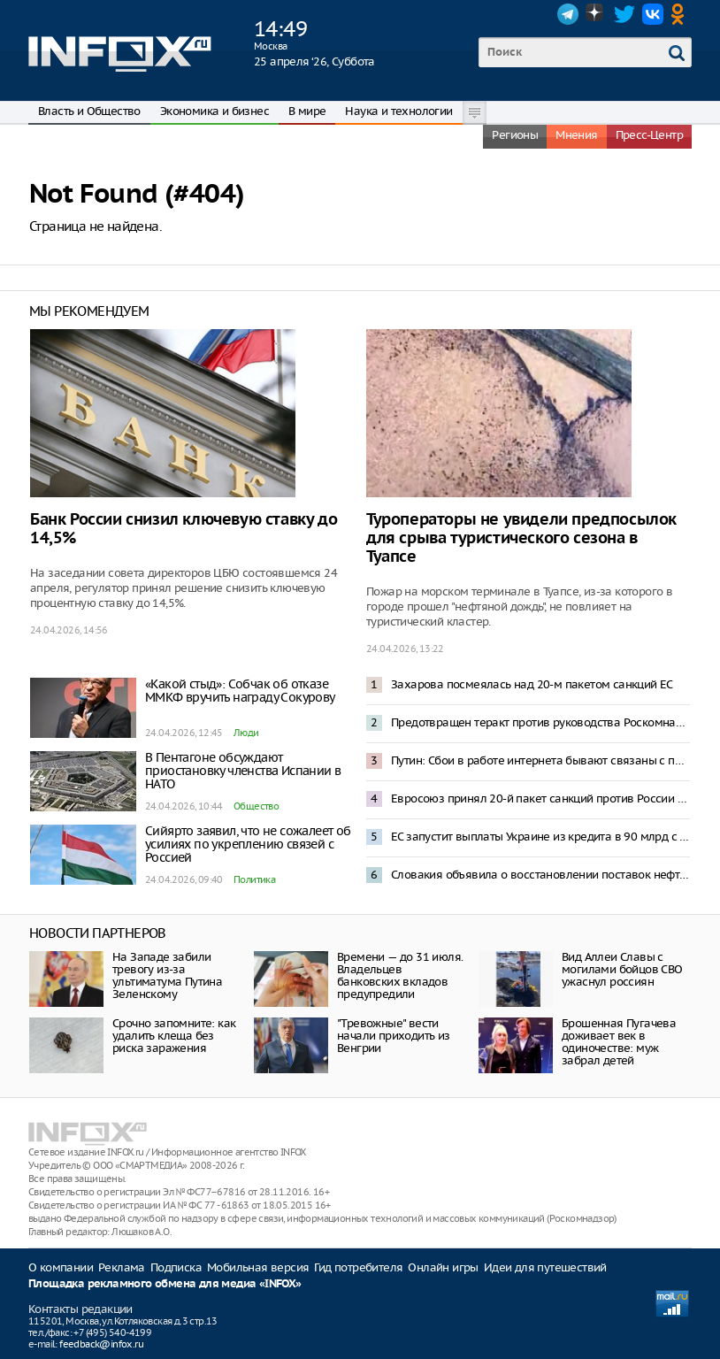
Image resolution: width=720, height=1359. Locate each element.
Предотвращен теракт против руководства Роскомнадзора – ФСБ (540, 722)
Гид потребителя (358, 1267)
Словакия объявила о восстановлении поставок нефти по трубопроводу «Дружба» (540, 874)
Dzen (596, 14)
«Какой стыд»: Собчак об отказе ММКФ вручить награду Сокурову (240, 690)
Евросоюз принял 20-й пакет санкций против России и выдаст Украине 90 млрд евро (540, 798)
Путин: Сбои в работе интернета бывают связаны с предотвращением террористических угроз (540, 760)
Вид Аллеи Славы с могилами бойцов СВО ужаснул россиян (622, 969)
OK (681, 14)
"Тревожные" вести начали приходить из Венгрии (393, 1036)
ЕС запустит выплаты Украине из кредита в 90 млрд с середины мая (540, 836)
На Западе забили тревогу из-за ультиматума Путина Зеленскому (167, 975)
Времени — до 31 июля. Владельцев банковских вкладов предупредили (400, 975)
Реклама (121, 1267)
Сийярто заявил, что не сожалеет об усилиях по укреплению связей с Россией (248, 844)
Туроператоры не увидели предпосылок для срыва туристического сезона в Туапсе (521, 538)
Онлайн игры (443, 1267)
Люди (246, 732)
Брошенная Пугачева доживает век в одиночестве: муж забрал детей (619, 1042)
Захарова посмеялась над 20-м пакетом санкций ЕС (532, 684)
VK (652, 14)
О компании (60, 1267)
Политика (254, 879)
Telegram (567, 14)
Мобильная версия (258, 1267)
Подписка (176, 1267)
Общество (256, 806)
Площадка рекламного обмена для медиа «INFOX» (165, 1284)
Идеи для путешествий (545, 1267)
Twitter (624, 14)
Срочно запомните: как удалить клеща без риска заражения (173, 1036)
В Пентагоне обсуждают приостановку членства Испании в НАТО (243, 770)
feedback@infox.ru (101, 1344)
